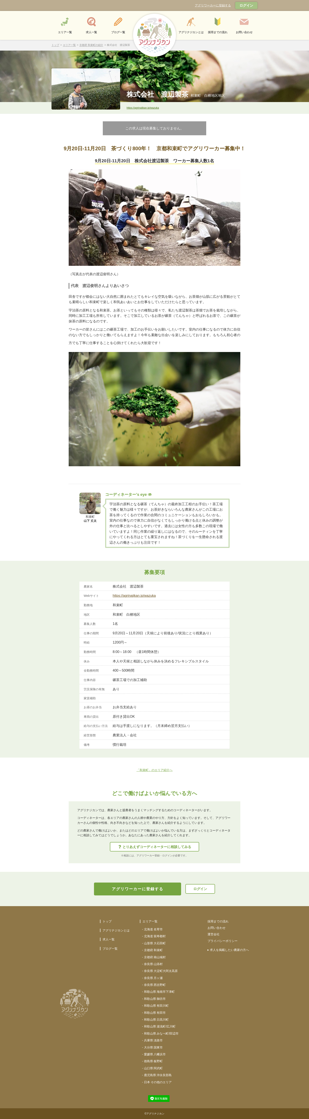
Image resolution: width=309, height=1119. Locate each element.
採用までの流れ (218, 921)
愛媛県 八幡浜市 (155, 1054)
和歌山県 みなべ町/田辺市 (161, 1033)
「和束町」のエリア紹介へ (154, 770)
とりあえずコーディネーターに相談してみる (154, 847)
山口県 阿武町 (153, 1068)
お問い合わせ (217, 927)
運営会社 (214, 934)
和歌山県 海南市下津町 (159, 991)
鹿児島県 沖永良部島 (158, 1075)
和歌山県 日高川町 (156, 1019)
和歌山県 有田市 (155, 1012)
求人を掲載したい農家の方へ (229, 950)
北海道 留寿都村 (155, 936)
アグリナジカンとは (116, 930)
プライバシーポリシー (223, 941)
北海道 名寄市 (153, 929)
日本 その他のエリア (158, 1082)
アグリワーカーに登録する (213, 5)
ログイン (246, 5)
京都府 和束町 (153, 950)
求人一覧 (109, 939)
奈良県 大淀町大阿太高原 (161, 971)
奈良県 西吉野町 (155, 985)
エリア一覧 (69, 45)
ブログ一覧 (110, 948)
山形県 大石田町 (155, 943)
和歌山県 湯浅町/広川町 (160, 1026)
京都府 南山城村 (155, 957)
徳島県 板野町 (153, 1061)
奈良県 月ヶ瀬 (153, 978)
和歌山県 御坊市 (155, 998)
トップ (55, 45)
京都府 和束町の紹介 (91, 45)
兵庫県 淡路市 (153, 1040)
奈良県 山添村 (153, 964)
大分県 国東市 (153, 1047)
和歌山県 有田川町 (156, 1005)
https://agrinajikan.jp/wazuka (143, 107)
